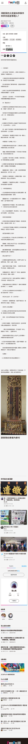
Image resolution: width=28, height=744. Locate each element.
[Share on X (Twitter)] (8, 56)
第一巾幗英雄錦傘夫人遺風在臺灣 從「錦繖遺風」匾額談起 (14, 499)
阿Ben (5, 529)
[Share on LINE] (11, 56)
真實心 (5, 685)
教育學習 (18, 39)
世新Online (6, 723)
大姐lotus (10, 619)
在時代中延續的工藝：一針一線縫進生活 (14, 691)
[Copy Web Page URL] (14, 56)
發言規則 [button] (24, 566)
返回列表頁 (14, 575)
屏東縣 (11, 34)
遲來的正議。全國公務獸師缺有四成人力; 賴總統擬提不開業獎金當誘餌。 (13, 648)
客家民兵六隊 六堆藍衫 (11, 527)
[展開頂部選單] (25, 2)
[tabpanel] (14, 571)
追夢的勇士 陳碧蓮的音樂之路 (10, 698)
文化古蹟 (12, 39)
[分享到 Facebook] (5, 56)
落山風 (5, 502)
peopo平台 (6, 709)
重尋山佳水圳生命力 (7, 684)
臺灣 (7, 34)
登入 (18, 571)
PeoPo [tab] (11, 566)
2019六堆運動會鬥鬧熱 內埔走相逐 (15, 554)
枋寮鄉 (15, 34)
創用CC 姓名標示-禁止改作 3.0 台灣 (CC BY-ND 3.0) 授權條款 (9, 49)
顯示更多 (9, 46)
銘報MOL (5, 693)
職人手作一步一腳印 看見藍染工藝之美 (13, 721)
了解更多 (14, 601)
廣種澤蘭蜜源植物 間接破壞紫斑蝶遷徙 (13, 714)
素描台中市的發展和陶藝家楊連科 (12, 630)
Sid (4, 555)
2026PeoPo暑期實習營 (8, 674)
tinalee (5, 730)
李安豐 (5, 716)
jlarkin (3, 619)
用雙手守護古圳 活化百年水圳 (10, 728)
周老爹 (5, 700)
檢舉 (12, 26)
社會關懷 (5, 39)
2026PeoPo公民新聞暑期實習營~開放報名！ (14, 706)
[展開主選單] (2, 2)
